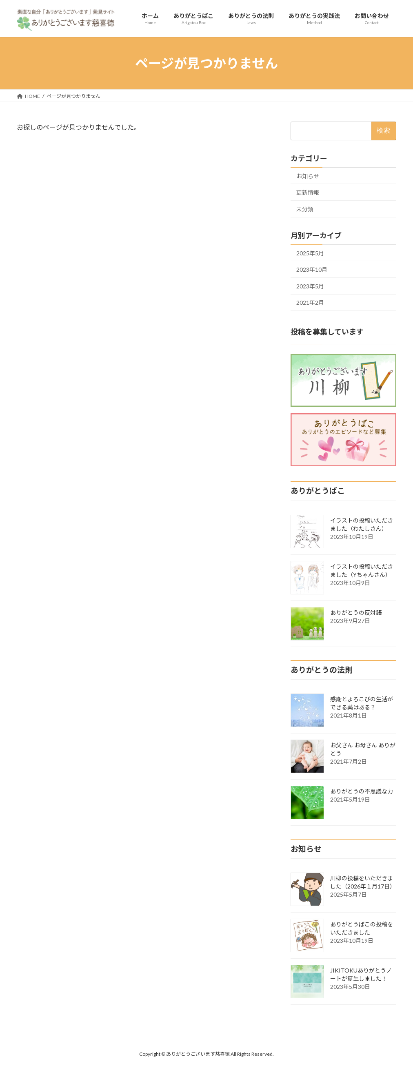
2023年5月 (310, 286)
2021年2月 (310, 302)
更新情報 (307, 192)
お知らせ (307, 176)
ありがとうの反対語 (356, 612)
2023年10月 (311, 269)
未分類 (304, 209)
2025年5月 (310, 253)
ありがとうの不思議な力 (361, 791)
